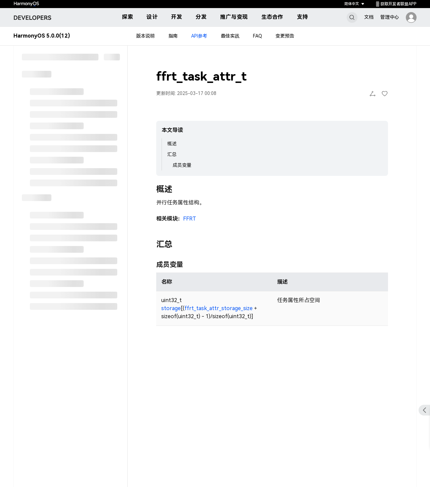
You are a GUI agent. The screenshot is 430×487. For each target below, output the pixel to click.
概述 (172, 143)
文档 (369, 17)
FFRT (189, 218)
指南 (173, 36)
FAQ (257, 36)
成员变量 (182, 165)
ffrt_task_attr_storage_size (218, 308)
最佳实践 (230, 36)
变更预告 (284, 36)
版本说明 (145, 36)
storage (171, 308)
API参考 (199, 36)
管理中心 (389, 17)
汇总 (172, 154)
